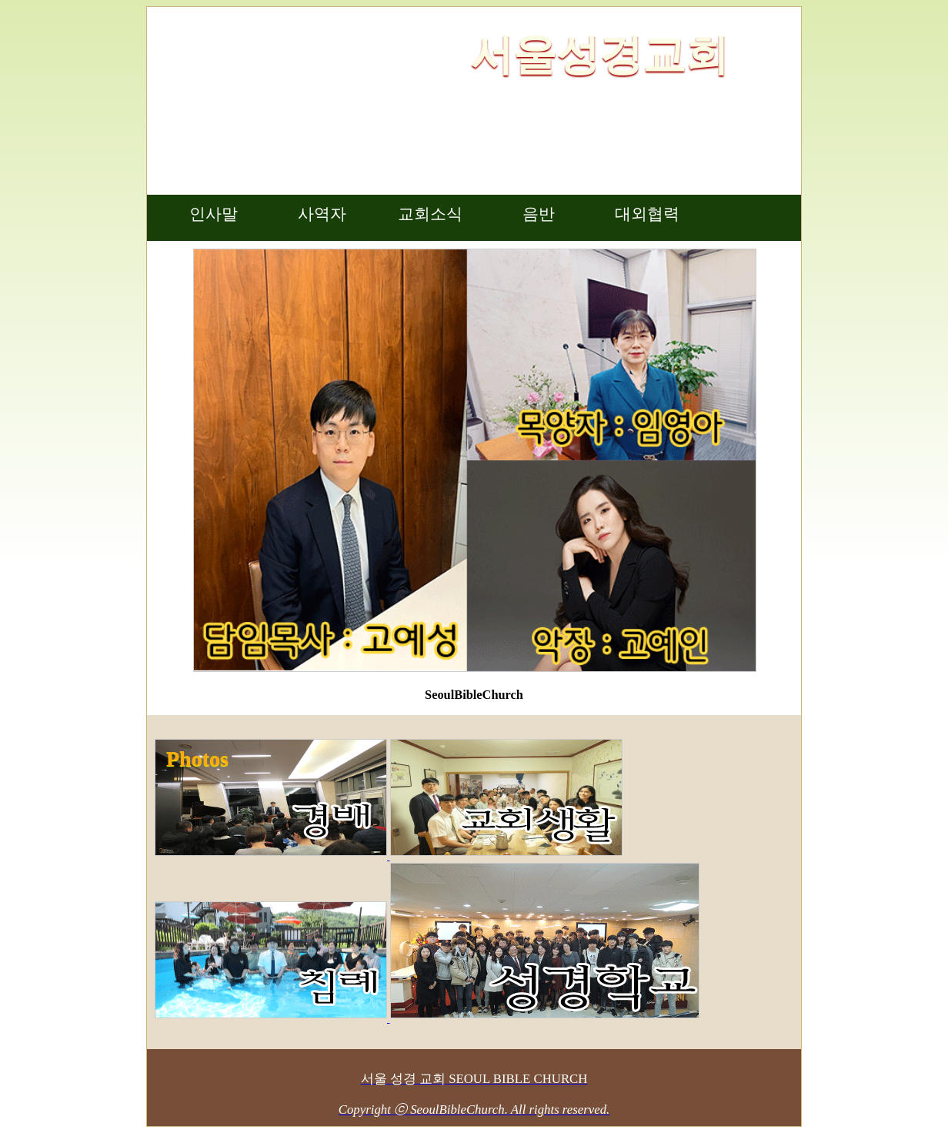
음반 (538, 214)
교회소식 (430, 214)
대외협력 (647, 214)
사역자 (322, 214)
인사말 (213, 214)
